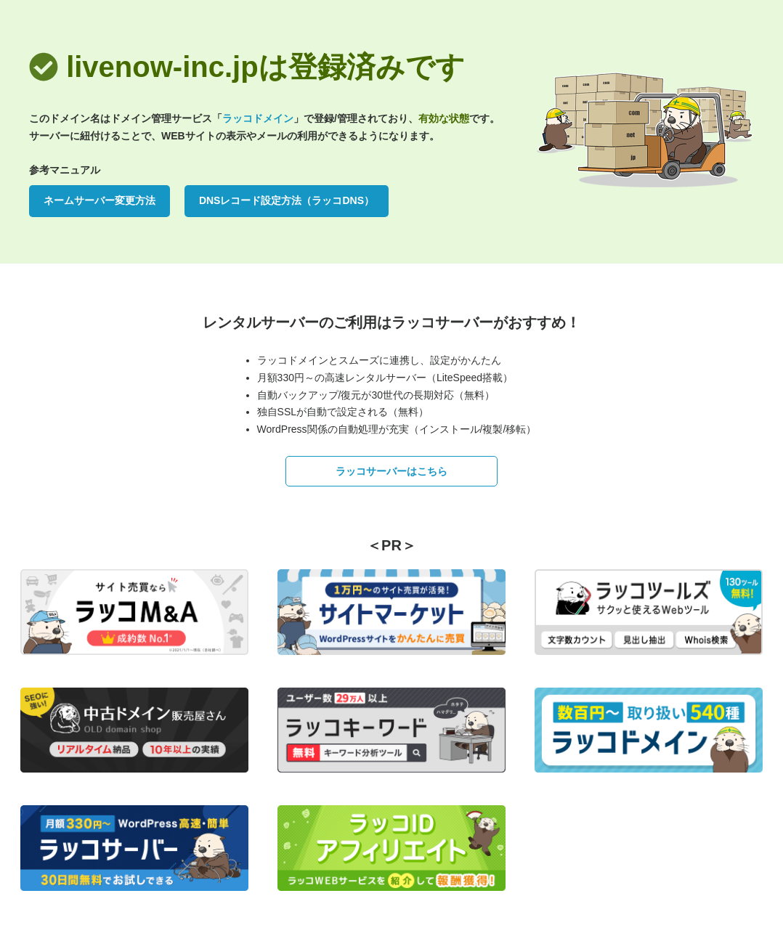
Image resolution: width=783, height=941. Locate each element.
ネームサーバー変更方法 (99, 200)
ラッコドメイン (257, 118)
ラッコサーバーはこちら (391, 471)
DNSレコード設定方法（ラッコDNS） (286, 200)
